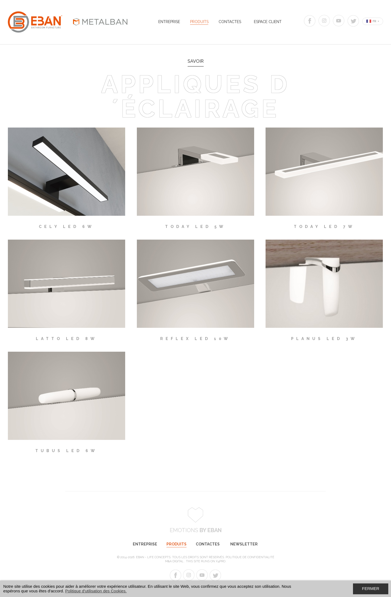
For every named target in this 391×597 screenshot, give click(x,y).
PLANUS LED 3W (324, 338)
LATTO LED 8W (66, 338)
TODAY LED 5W (195, 226)
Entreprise (169, 22)
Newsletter (244, 544)
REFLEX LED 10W (195, 338)
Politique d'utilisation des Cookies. (96, 591)
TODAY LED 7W (324, 226)
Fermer (370, 588)
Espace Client (268, 22)
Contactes (230, 22)
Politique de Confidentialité (250, 557)
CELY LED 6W (66, 226)
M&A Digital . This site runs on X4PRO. (195, 561)
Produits (199, 22)
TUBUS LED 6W (66, 451)
